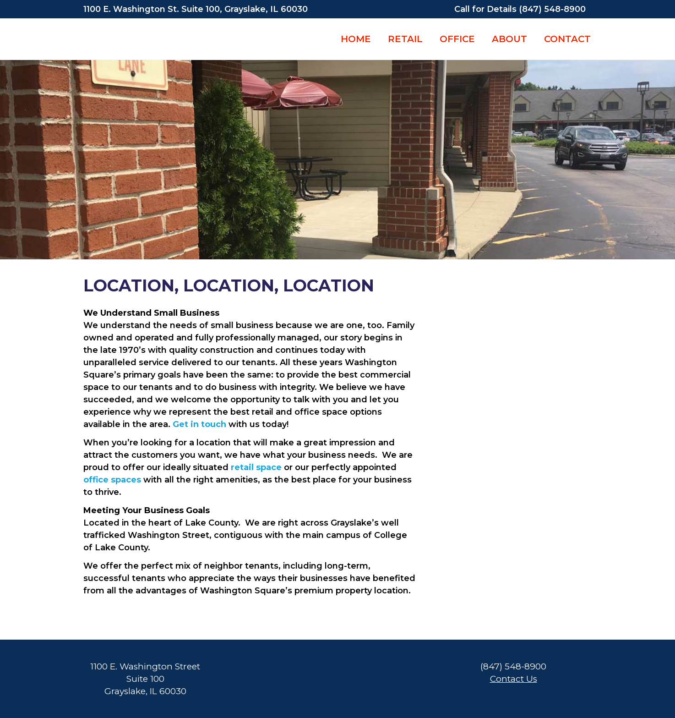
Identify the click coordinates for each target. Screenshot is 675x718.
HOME (356, 38)
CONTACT (567, 38)
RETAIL (405, 38)
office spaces (112, 480)
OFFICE (457, 38)
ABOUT (509, 38)
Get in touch (199, 424)
